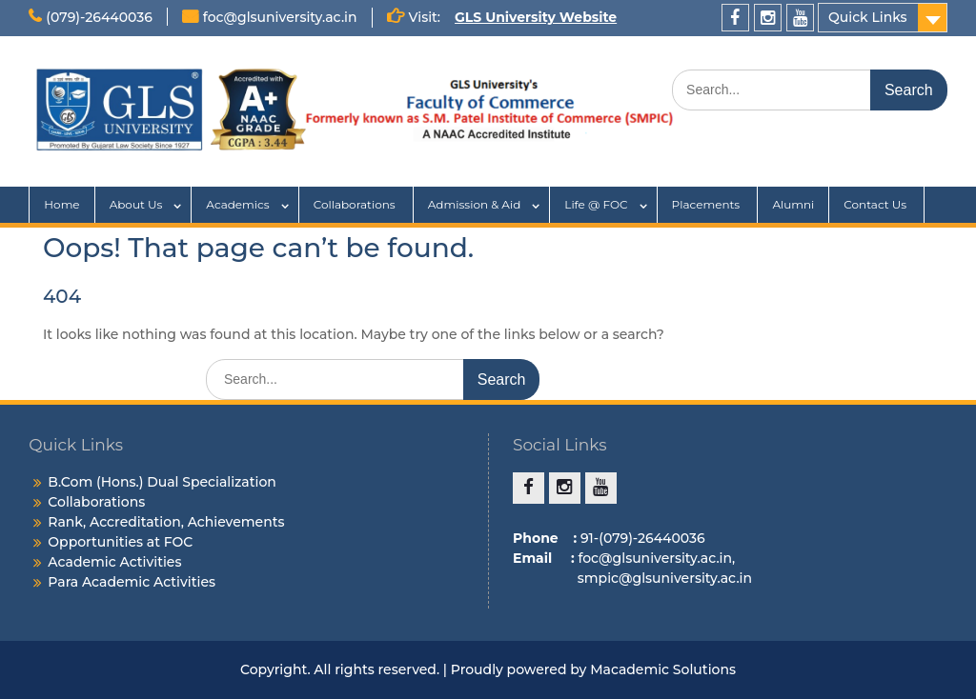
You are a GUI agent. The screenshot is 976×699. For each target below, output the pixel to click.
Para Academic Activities (131, 581)
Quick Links (867, 17)
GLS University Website (536, 17)
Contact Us (876, 204)
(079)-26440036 (99, 17)
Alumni (793, 204)
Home (61, 204)
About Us (136, 204)
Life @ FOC (595, 204)
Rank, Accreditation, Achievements (166, 521)
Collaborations (356, 204)
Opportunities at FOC (120, 541)
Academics (237, 204)
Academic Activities (114, 561)
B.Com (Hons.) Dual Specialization (162, 481)
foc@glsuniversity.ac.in (280, 17)
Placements (707, 204)
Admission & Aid (474, 204)
